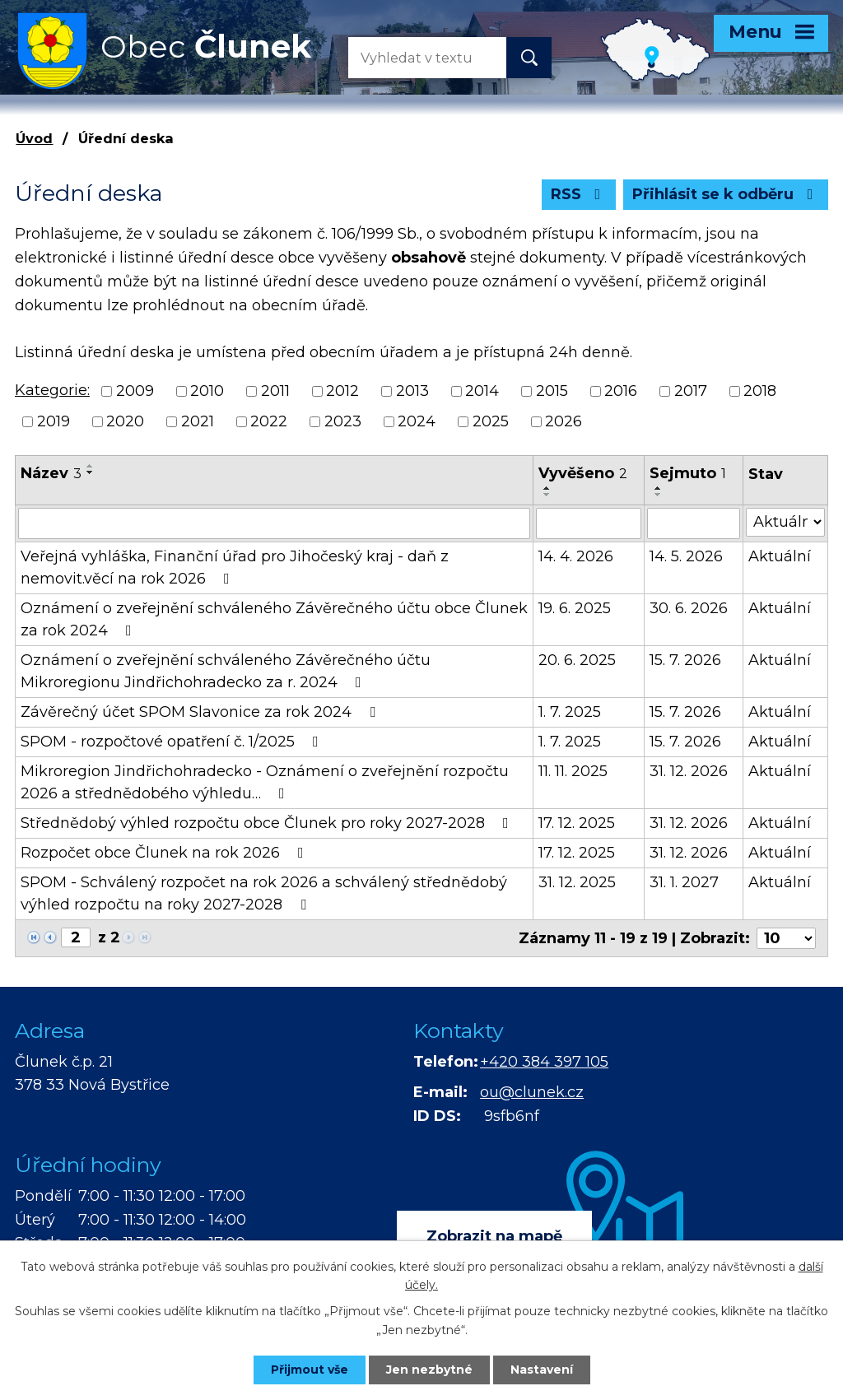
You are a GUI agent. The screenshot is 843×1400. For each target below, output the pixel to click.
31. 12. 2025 (577, 882)
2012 (342, 391)
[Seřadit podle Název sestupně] (91, 472)
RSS (579, 194)
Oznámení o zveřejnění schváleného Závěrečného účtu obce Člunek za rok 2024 (274, 619)
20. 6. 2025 (577, 660)
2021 (197, 421)
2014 (482, 391)
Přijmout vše (309, 1369)
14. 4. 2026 (575, 556)
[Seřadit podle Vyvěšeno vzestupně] (547, 488)
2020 (125, 421)
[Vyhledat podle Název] (274, 523)
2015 (552, 391)
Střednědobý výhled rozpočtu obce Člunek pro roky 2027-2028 (268, 823)
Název (51, 473)
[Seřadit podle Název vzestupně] (91, 466)
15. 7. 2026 (685, 660)
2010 (207, 391)
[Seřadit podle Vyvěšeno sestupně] (547, 494)
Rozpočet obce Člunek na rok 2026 (165, 853)
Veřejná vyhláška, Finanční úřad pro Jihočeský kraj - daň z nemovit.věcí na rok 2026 (235, 567)
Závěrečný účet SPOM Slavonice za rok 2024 (201, 712)
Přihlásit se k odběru (726, 194)
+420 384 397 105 (544, 1062)
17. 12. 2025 (576, 823)
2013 (412, 391)
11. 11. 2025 (573, 771)
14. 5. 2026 (686, 556)
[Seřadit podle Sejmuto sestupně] (659, 494)
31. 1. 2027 (684, 882)
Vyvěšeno (582, 473)
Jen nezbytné (429, 1369)
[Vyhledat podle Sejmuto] (693, 523)
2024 (416, 421)
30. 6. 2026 (689, 608)
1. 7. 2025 (569, 712)
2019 (53, 421)
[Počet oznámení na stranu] (786, 938)
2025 (491, 421)
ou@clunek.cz (532, 1092)
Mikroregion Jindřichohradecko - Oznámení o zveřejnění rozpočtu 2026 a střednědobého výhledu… (265, 782)
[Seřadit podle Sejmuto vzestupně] (659, 488)
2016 (620, 391)
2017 (690, 391)
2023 (342, 421)
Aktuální (779, 556)
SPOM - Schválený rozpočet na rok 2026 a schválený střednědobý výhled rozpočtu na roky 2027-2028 (264, 893)
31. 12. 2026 (689, 771)
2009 (135, 391)
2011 (275, 391)
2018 (759, 391)
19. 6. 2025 (574, 608)
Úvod (34, 138)
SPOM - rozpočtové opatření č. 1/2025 (173, 742)
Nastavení (541, 1369)
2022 (268, 421)
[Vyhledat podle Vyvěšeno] (588, 523)
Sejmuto (688, 473)
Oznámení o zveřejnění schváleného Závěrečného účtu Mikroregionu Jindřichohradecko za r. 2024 (226, 671)
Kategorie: (52, 390)
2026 (563, 421)
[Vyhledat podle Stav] (785, 522)
